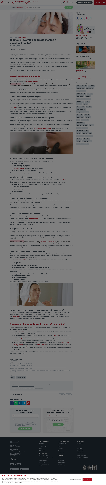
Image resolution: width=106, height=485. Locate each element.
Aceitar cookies (87, 479)
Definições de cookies (75, 479)
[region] (53, 479)
